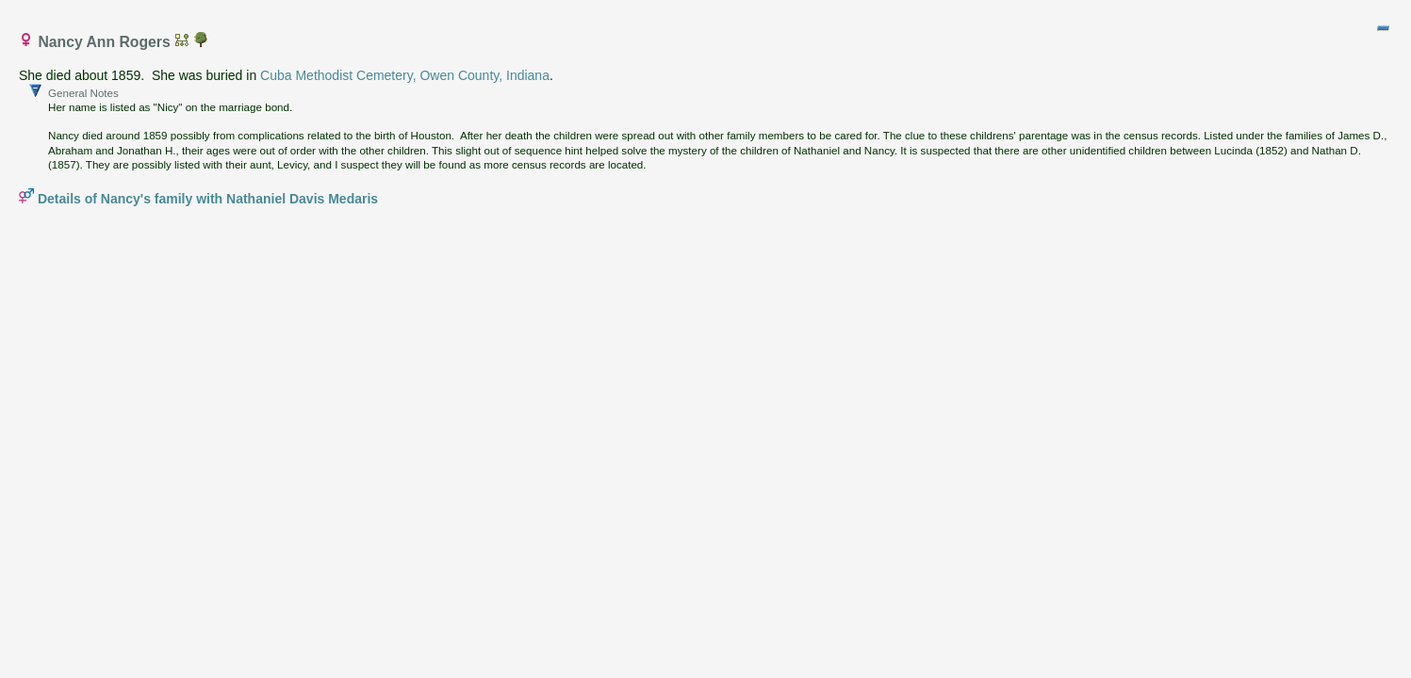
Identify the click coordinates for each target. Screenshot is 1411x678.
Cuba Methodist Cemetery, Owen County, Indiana (405, 75)
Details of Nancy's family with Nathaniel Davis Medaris (208, 198)
